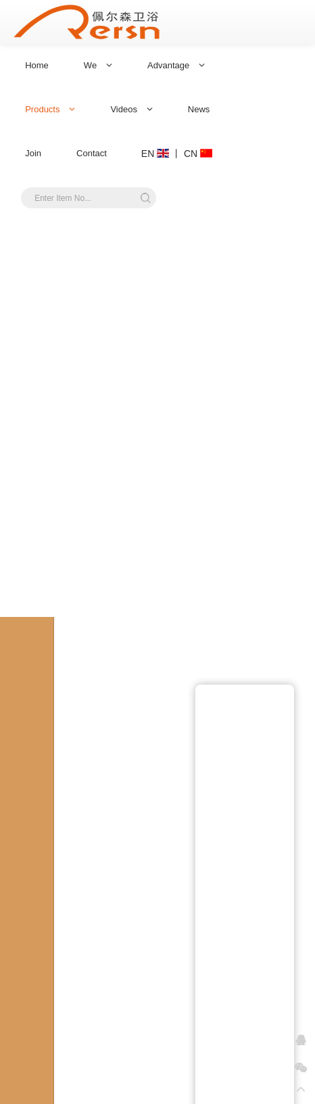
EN (155, 153)
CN (198, 153)
